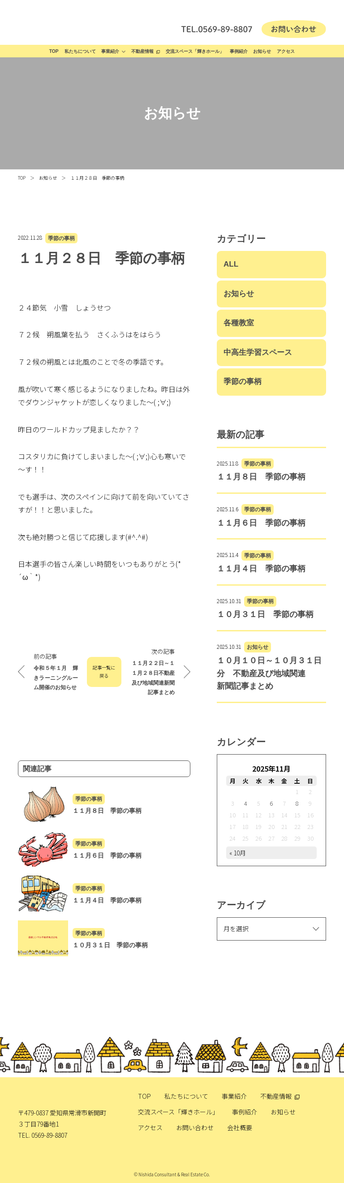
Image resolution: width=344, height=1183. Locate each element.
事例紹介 (239, 51)
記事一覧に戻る (104, 671)
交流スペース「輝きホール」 (195, 51)
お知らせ (262, 51)
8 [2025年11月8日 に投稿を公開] (297, 803)
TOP (54, 51)
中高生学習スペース (258, 352)
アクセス (286, 51)
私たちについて (80, 51)
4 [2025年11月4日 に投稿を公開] (245, 803)
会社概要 (239, 1127)
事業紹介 (110, 51)
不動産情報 (142, 51)
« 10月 (237, 852)
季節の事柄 (61, 238)
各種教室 (239, 323)
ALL (231, 264)
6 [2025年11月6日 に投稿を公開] (271, 803)
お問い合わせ (195, 1127)
